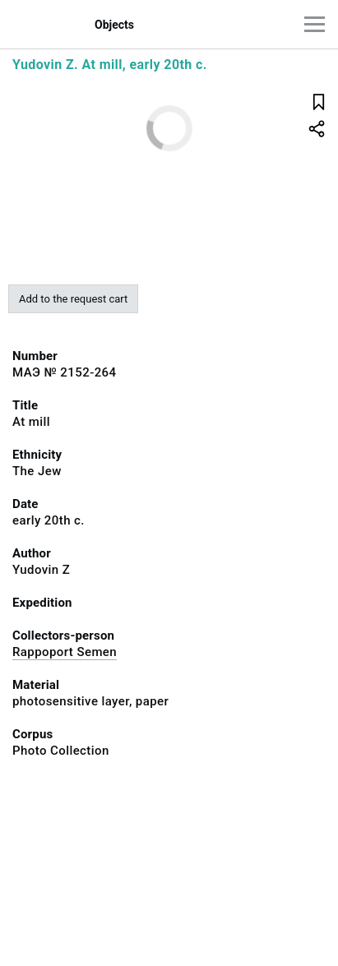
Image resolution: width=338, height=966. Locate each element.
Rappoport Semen (64, 652)
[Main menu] (314, 24)
